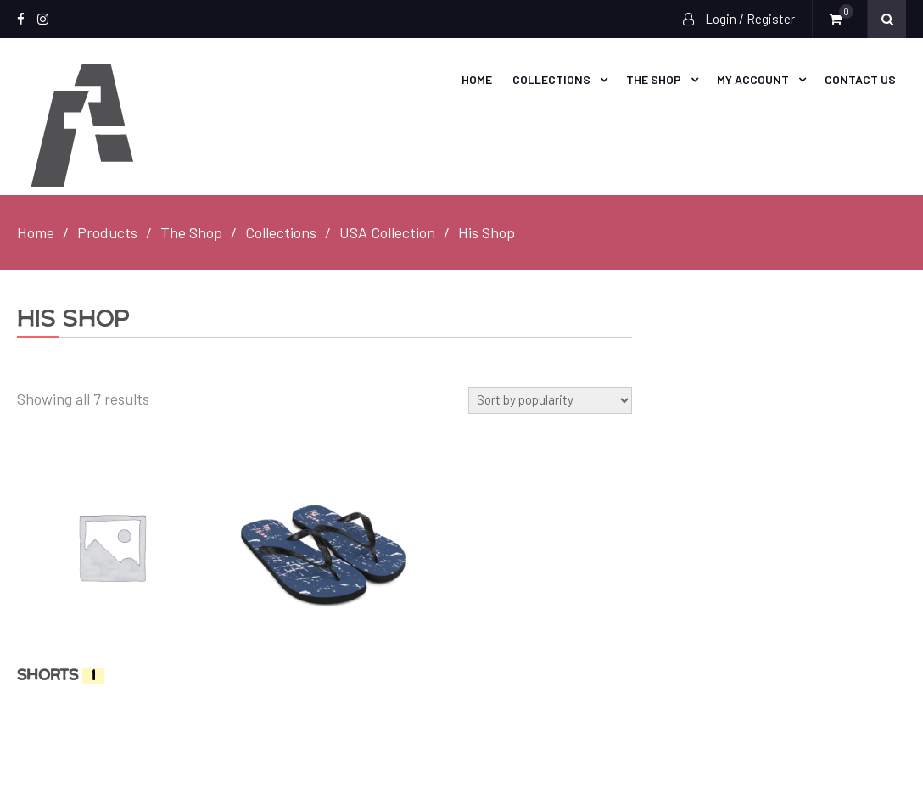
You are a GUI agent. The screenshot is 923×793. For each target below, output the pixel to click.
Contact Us (860, 79)
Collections (551, 79)
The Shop (653, 79)
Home (477, 79)
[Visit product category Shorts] (111, 573)
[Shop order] (550, 400)
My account (753, 79)
